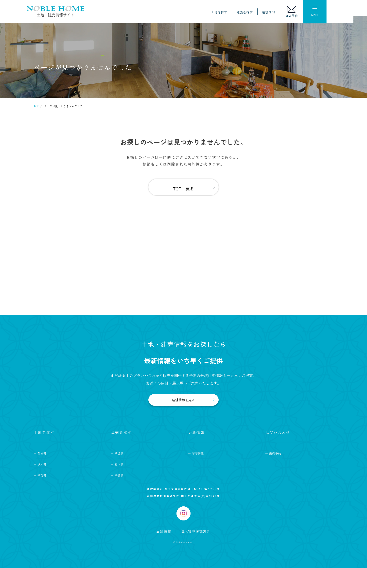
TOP (36, 106)
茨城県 (41, 453)
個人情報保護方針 (196, 531)
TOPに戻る (183, 189)
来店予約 (275, 453)
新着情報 (198, 453)
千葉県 (41, 475)
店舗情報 (275, 12)
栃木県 (41, 464)
